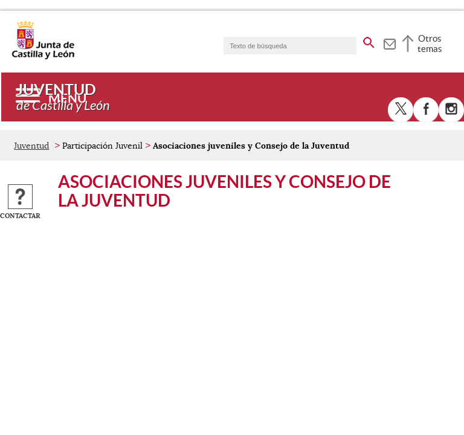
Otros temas (429, 43)
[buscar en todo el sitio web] (368, 40)
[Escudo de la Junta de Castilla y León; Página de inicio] (42, 57)
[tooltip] (389, 42)
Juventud (31, 145)
